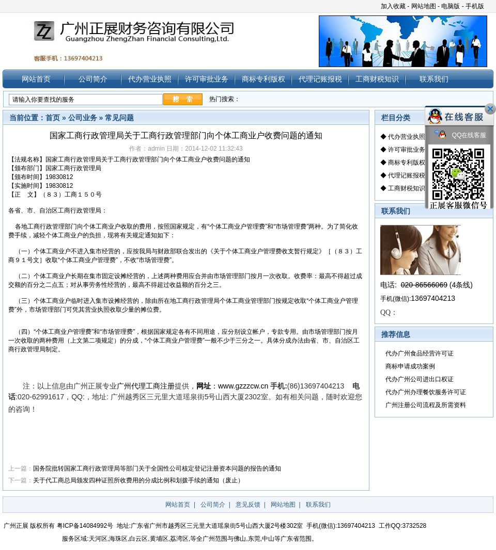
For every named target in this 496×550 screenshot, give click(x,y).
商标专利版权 (263, 79)
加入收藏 (393, 6)
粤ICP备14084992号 (85, 525)
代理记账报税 (320, 79)
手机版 (475, 6)
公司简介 (93, 79)
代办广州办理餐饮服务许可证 (425, 392)
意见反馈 (248, 504)
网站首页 (36, 79)
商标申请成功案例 (410, 366)
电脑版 (450, 6)
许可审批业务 (206, 79)
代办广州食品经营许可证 (419, 353)
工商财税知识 (377, 79)
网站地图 (423, 6)
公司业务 (82, 118)
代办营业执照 (150, 79)
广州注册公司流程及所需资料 (425, 405)
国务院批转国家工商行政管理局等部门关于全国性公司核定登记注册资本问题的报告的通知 (157, 468)
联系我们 (434, 79)
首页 (52, 118)
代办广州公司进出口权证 (419, 379)
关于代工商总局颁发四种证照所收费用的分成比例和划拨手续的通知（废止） (138, 480)
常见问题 (119, 118)
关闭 (490, 109)
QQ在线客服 (460, 135)
